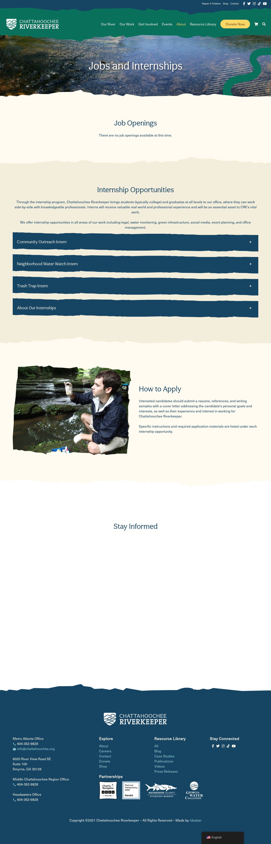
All (156, 746)
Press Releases (166, 771)
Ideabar (196, 820)
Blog (157, 751)
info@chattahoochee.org (36, 748)
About (181, 24)
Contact (234, 3)
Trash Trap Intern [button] (32, 285)
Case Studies (164, 756)
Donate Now (235, 24)
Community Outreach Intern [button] (42, 241)
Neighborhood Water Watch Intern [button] (47, 263)
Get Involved (148, 24)
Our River (108, 24)
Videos (159, 766)
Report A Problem (211, 3)
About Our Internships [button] (36, 307)
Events (167, 24)
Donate (104, 761)
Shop (225, 3)
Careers (105, 751)
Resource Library (203, 24)
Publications (163, 761)
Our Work (127, 24)
